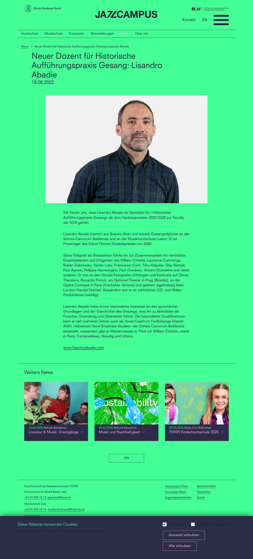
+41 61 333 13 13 (35, 497)
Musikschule (54, 33)
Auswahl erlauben (184, 535)
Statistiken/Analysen (213, 524)
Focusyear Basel (175, 492)
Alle (126, 458)
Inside (201, 497)
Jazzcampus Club (176, 486)
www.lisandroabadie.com (83, 348)
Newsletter (204, 492)
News (124, 33)
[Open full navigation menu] (221, 20)
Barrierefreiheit (206, 486)
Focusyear (76, 33)
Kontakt (189, 20)
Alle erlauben (180, 546)
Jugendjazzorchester (178, 497)
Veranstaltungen (102, 33)
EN (204, 20)
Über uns (141, 33)
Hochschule (29, 33)
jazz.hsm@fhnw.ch (59, 497)
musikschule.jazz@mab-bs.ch (66, 509)
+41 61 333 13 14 (35, 509)
